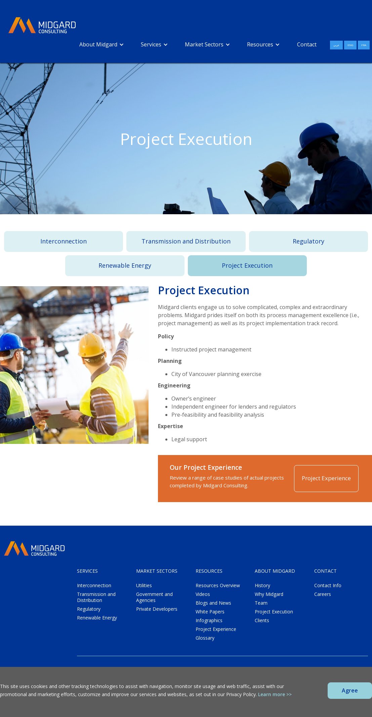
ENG (350, 45)
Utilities (144, 585)
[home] (42, 25)
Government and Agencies (154, 597)
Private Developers (156, 609)
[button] (102, 44)
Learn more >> (275, 694)
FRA (363, 45)
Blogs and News (213, 603)
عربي (336, 45)
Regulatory (308, 241)
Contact (307, 44)
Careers (322, 594)
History (262, 585)
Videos (203, 594)
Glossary (205, 638)
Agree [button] (350, 690)
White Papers (210, 612)
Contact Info (327, 585)
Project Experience (326, 478)
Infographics (209, 620)
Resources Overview (218, 585)
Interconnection (63, 241)
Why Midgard (269, 594)
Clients (262, 620)
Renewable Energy (124, 265)
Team (261, 603)
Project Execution (247, 265)
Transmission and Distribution (186, 241)
